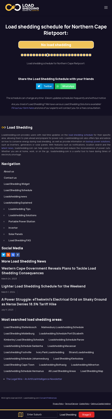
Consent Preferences (48, 398)
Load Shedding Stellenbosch (20, 327)
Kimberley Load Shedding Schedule (24, 339)
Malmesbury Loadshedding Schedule (62, 327)
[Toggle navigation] (106, 7)
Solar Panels (16, 234)
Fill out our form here (22, 108)
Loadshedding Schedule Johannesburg (26, 358)
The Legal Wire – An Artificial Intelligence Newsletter (34, 379)
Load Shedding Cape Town (19, 364)
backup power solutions (98, 141)
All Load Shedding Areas (62, 371)
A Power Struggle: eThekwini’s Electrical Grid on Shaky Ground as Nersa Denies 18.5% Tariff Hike (54, 301)
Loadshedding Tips (20, 209)
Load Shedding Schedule (18, 190)
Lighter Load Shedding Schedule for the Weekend (43, 286)
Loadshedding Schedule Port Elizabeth (61, 333)
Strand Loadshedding (81, 352)
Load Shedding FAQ (20, 240)
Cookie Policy (84, 403)
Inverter (13, 227)
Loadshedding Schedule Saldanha (23, 346)
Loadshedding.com (22, 7)
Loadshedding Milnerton (85, 364)
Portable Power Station (22, 221)
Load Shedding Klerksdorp (68, 358)
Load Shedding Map (92, 371)
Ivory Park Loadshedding (50, 352)
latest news (7, 148)
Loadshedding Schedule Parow (66, 339)
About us (9, 171)
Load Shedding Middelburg (19, 333)
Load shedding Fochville (17, 352)
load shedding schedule (81, 134)
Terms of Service (71, 403)
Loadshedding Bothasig (52, 364)
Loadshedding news (15, 196)
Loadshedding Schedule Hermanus (24, 371)
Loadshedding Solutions (22, 215)
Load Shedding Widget (17, 184)
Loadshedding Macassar (62, 346)
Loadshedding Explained (18, 202)
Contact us (10, 177)
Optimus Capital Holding (101, 403)
